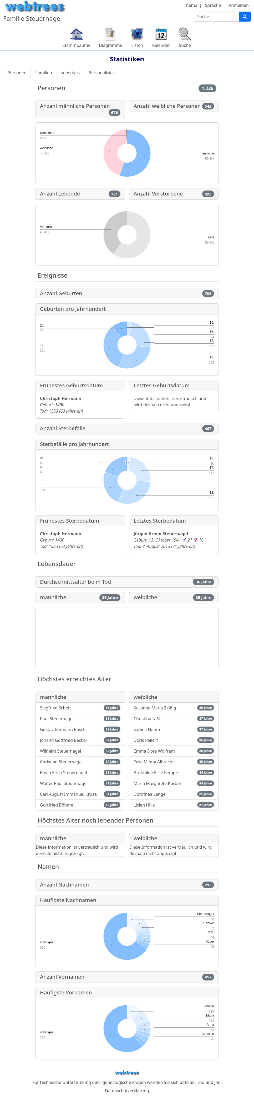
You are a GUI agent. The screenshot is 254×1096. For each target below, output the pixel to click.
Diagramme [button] (110, 45)
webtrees (127, 1072)
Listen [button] (137, 45)
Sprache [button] (213, 5)
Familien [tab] (43, 73)
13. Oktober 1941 (165, 540)
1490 (59, 405)
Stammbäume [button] (76, 45)
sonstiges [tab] (70, 73)
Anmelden (238, 5)
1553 (53, 411)
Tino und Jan (208, 1082)
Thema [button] (190, 5)
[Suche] (245, 17)
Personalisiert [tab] (102, 73)
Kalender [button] (161, 45)
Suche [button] (185, 45)
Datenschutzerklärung (127, 1091)
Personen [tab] (17, 73)
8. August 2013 (156, 546)
